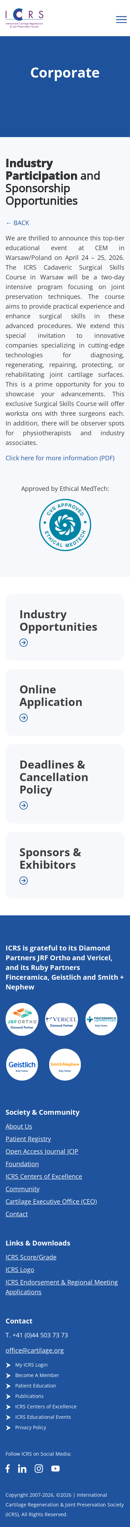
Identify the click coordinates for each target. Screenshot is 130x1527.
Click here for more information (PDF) (60, 458)
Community (23, 1189)
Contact (17, 1214)
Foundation (22, 1164)
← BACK (17, 222)
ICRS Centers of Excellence (44, 1176)
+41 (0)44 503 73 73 (40, 1335)
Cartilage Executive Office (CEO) (51, 1201)
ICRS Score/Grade (31, 1257)
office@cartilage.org (35, 1350)
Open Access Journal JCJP (42, 1151)
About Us (19, 1126)
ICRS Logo (20, 1269)
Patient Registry (28, 1139)
